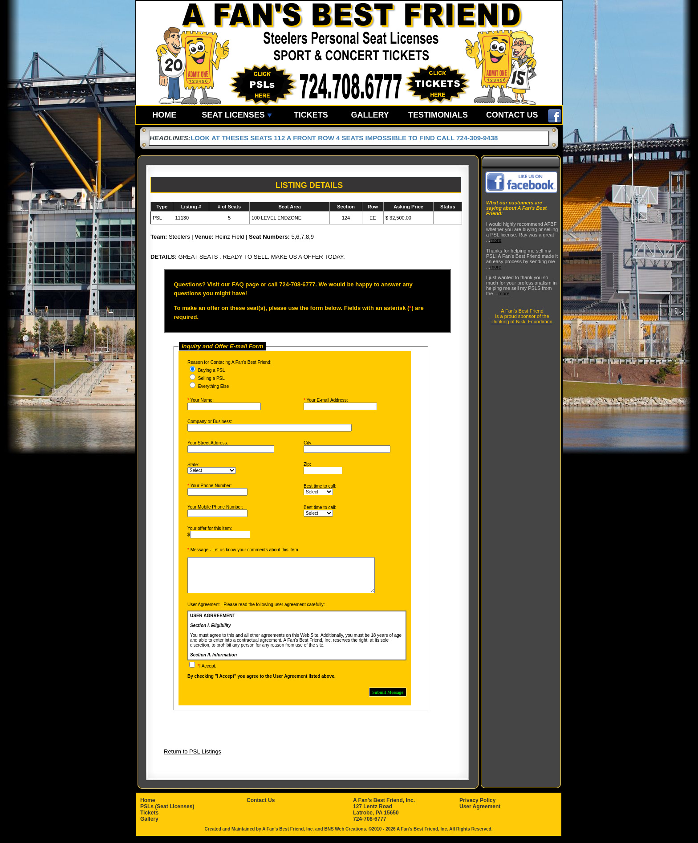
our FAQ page (240, 284)
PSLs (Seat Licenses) (167, 813)
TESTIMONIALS (438, 114)
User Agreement (479, 813)
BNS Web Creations (345, 835)
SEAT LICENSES (237, 114)
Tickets (149, 819)
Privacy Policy (477, 807)
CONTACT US (512, 114)
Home (147, 807)
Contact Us (261, 807)
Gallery (149, 826)
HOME (164, 114)
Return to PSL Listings (192, 758)
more (495, 240)
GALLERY (370, 114)
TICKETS (311, 114)
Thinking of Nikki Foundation (521, 321)
